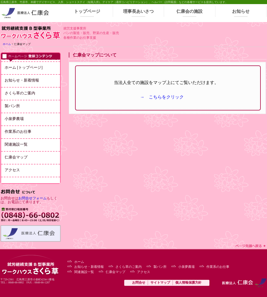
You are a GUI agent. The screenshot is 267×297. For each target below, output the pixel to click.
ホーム (7, 44)
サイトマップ (160, 282)
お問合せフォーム (32, 198)
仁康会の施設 (189, 11)
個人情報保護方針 (188, 282)
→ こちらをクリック (162, 97)
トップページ (87, 11)
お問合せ (138, 282)
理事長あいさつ (138, 11)
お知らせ (241, 11)
